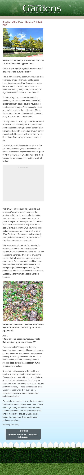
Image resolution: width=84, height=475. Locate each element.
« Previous (23, 431)
